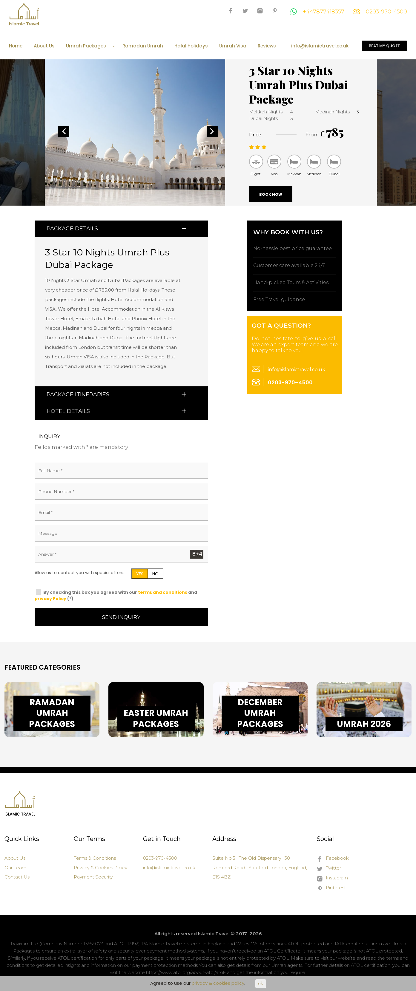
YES (139, 574)
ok (260, 983)
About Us (44, 46)
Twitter (329, 868)
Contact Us (17, 877)
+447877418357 (317, 11)
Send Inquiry (121, 617)
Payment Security (93, 877)
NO (155, 574)
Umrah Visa (232, 46)
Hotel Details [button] (68, 411)
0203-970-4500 (380, 11)
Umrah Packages (90, 46)
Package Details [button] (72, 228)
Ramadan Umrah (142, 46)
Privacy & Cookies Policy (100, 867)
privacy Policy (50, 599)
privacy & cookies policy (218, 983)
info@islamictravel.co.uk (320, 46)
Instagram (332, 878)
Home (15, 46)
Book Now (270, 194)
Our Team (15, 867)
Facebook (333, 858)
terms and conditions (162, 592)
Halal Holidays (191, 46)
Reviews (267, 46)
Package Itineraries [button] (78, 394)
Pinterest (331, 888)
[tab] (121, 229)
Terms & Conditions (95, 858)
